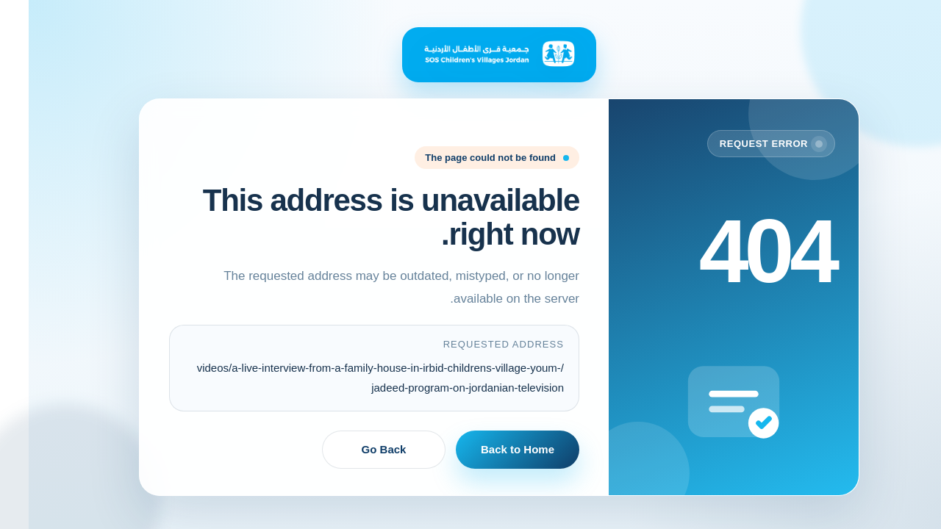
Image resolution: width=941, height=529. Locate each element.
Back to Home (489, 449)
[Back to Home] (470, 54)
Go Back (355, 449)
